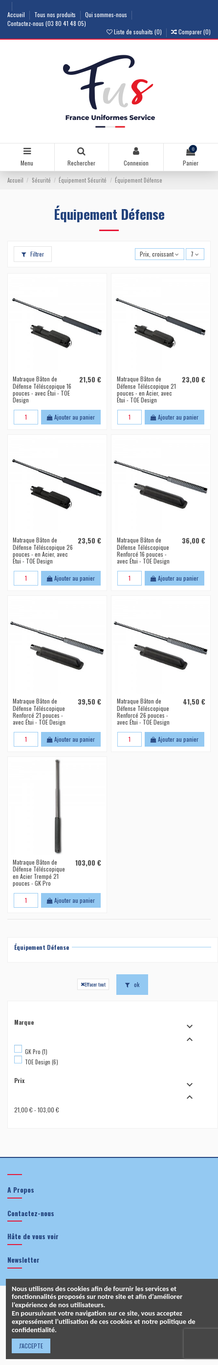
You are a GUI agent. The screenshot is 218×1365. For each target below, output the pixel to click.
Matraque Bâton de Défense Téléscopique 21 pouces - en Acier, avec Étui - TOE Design (146, 389)
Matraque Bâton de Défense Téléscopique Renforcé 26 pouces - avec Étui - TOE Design (143, 711)
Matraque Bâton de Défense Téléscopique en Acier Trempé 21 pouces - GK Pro (39, 872)
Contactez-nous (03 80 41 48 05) (46, 23)
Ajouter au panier (71, 417)
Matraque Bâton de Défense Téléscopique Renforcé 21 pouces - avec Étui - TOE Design (39, 711)
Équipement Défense (41, 947)
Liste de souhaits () (135, 31)
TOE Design (41, 1062)
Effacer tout (93, 984)
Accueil (16, 14)
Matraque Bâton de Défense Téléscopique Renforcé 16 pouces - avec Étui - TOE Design (143, 550)
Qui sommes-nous (107, 14)
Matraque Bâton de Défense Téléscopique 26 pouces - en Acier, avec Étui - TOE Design (43, 550)
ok (132, 984)
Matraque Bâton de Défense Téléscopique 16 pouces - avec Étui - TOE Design (42, 389)
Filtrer (33, 254)
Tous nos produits (55, 14)
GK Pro (36, 1052)
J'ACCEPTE (31, 1345)
